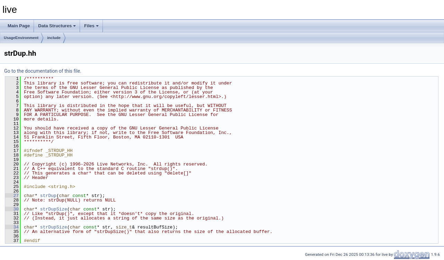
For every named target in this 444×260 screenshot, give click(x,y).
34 (12, 227)
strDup (48, 195)
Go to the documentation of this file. (42, 71)
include (54, 38)
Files (91, 25)
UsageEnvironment (21, 38)
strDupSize (53, 209)
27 (12, 195)
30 (12, 209)
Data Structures (57, 25)
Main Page (19, 25)
